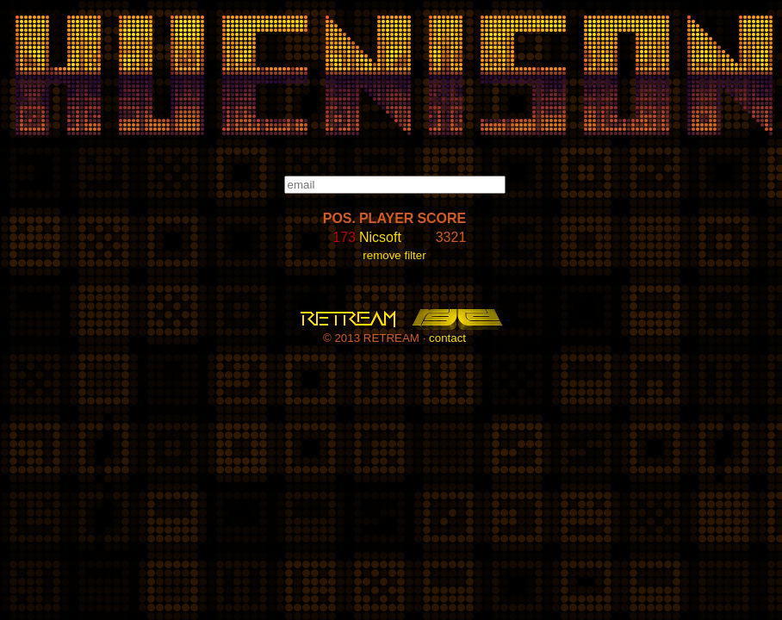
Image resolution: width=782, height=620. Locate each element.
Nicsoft (380, 237)
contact (447, 338)
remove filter (394, 255)
